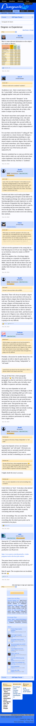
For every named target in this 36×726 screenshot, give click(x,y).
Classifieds (12, 1)
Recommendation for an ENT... (18, 644)
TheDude (20, 332)
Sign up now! (17, 592)
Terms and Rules (19, 722)
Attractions (20, 1)
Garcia (12, 631)
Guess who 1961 (15, 670)
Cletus (20, 223)
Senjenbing (14, 645)
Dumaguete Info (6, 11)
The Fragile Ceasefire (16, 635)
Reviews (4, 1)
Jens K (20, 77)
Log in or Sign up (28, 3)
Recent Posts (11, 13)
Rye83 (20, 169)
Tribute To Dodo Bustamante (15, 610)
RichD (20, 36)
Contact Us (23, 719)
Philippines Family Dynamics (15, 605)
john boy (13, 636)
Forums (16, 11)
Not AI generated (15, 666)
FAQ (32, 719)
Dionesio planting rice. (13, 600)
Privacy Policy (30, 722)
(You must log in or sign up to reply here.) (22, 585)
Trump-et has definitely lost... (18, 662)
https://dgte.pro (29, 715)
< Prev (2, 32)
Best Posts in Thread (28, 30)
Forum (27, 1)
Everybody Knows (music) (17, 639)
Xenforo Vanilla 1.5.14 (7, 717)
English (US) (18, 717)
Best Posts (4, 13)
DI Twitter (27, 691)
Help (28, 719)
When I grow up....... (16, 653)
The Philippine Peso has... (17, 648)
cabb (19, 534)
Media (22, 11)
